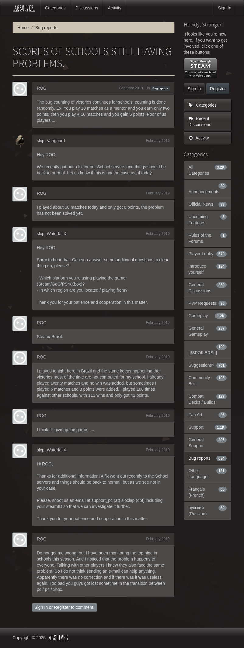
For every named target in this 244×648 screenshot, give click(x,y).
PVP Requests (208, 303)
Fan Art (208, 415)
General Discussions (208, 287)
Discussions (86, 7)
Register (62, 607)
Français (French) (208, 492)
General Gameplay (208, 331)
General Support (208, 442)
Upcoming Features (208, 219)
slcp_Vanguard (51, 140)
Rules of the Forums (208, 238)
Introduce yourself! (208, 269)
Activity (114, 7)
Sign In (224, 7)
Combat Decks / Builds (208, 399)
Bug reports (160, 88)
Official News (208, 204)
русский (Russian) (208, 510)
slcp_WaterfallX (51, 233)
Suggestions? (208, 365)
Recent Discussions (200, 121)
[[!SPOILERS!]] (208, 349)
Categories (55, 7)
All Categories (208, 170)
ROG (42, 88)
